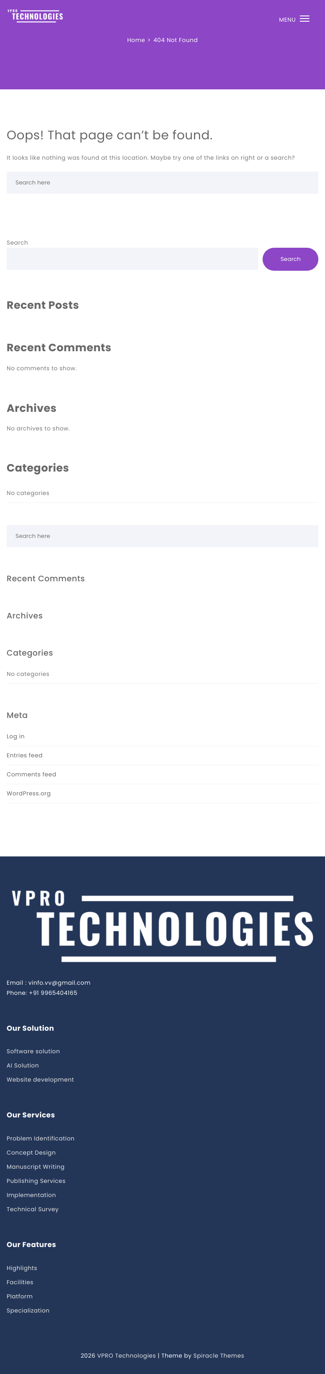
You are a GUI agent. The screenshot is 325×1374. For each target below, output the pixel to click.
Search (17, 242)
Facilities (20, 1282)
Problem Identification (41, 1138)
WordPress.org (29, 793)
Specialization (28, 1310)
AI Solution (23, 1065)
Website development (40, 1079)
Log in (16, 736)
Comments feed (31, 774)
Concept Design (31, 1152)
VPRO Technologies (126, 1355)
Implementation (31, 1195)
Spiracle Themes (218, 1355)
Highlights (22, 1268)
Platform (20, 1296)
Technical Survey (33, 1209)
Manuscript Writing (36, 1167)
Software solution (33, 1051)
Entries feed (25, 755)
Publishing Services (36, 1181)
